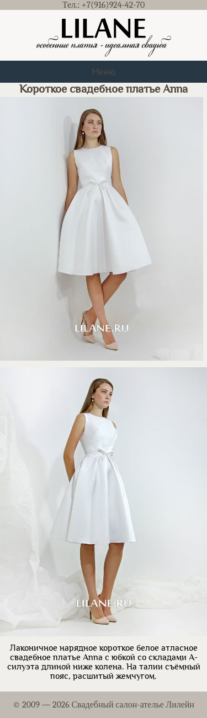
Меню (103, 71)
